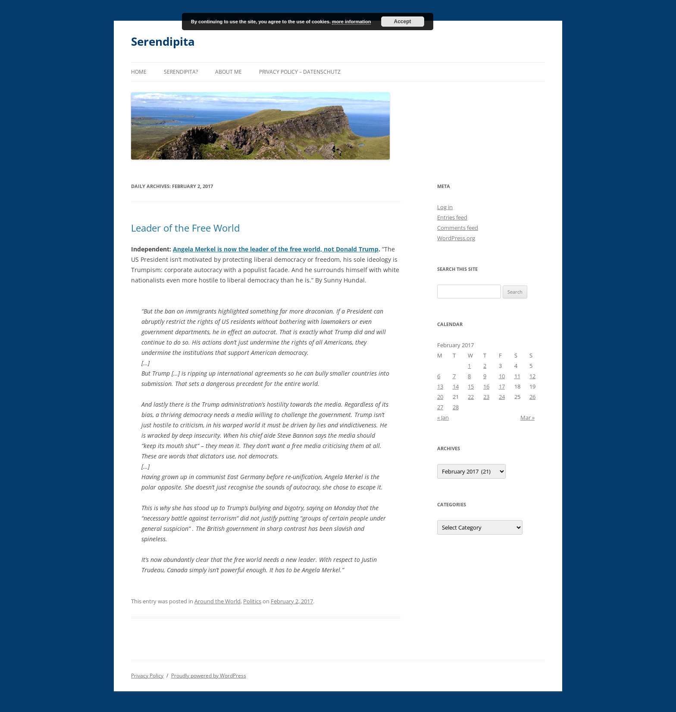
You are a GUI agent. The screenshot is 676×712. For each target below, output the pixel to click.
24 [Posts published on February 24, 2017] (502, 397)
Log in (445, 207)
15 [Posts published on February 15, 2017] (471, 386)
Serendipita (163, 41)
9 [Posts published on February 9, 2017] (484, 376)
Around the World (217, 601)
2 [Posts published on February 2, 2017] (484, 366)
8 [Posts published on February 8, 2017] (469, 376)
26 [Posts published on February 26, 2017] (532, 397)
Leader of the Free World (185, 227)
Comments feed (457, 228)
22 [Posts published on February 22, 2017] (471, 397)
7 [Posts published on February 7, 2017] (454, 376)
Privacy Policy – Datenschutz (300, 71)
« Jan (443, 417)
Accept (402, 22)
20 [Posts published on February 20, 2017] (440, 397)
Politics (252, 601)
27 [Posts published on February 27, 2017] (440, 407)
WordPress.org (456, 238)
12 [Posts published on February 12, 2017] (532, 376)
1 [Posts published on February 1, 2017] (469, 366)
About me (228, 71)
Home (139, 71)
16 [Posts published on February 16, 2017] (486, 386)
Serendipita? (181, 71)
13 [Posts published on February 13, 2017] (440, 386)
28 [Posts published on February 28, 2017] (456, 407)
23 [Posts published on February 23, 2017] (486, 397)
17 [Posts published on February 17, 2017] (502, 386)
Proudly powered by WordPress (208, 675)
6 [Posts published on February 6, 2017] (438, 376)
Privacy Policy (147, 675)
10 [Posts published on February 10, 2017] (502, 376)
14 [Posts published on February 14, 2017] (456, 386)
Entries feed (452, 217)
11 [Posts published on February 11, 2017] (517, 376)
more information (351, 21)
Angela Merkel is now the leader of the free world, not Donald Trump (276, 249)
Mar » (527, 417)
